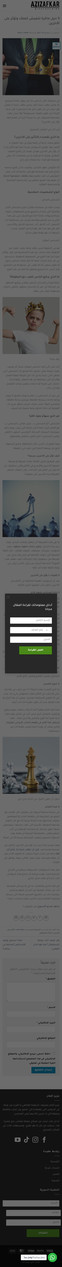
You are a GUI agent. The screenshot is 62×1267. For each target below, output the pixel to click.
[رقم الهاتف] (31, 630)
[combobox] (48, 630)
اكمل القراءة (35, 650)
